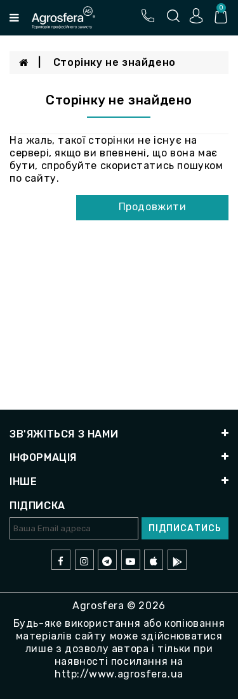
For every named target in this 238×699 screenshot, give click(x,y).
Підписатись (185, 528)
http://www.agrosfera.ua (119, 674)
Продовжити (153, 207)
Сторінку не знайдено (114, 62)
